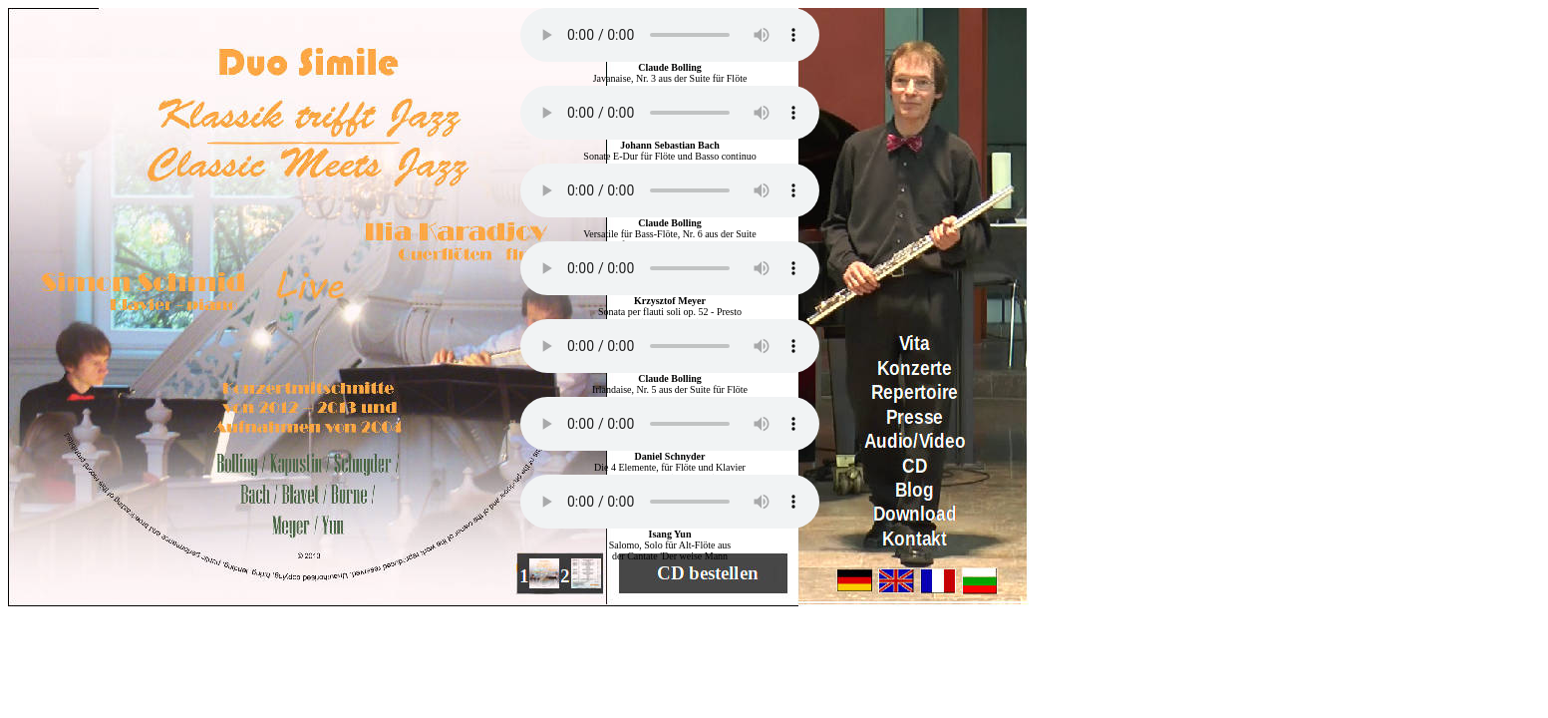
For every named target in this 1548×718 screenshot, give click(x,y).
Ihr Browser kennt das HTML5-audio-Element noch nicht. (669, 35)
